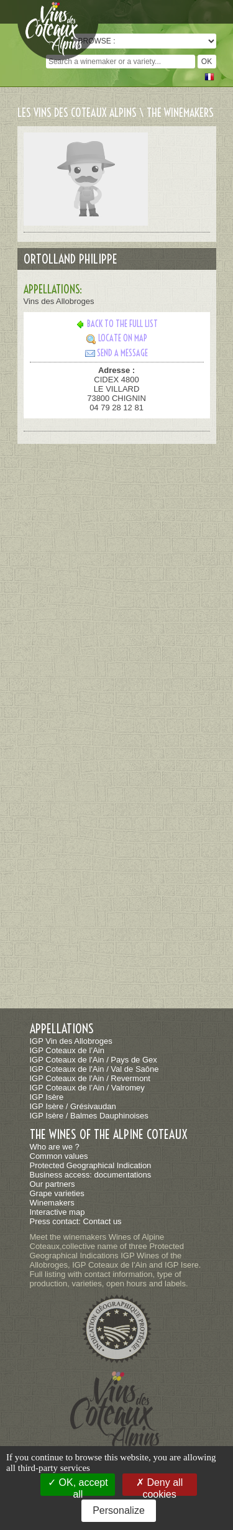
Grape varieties (57, 1193)
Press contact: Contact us (76, 1221)
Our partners (52, 1184)
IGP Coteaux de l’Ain (67, 1050)
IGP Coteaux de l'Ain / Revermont (90, 1078)
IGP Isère (47, 1097)
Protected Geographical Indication (91, 1165)
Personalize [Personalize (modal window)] (119, 1510)
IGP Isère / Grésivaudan (73, 1106)
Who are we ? (55, 1146)
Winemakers (52, 1202)
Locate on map (116, 338)
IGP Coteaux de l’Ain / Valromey (87, 1087)
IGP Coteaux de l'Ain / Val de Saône (94, 1069)
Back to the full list (116, 324)
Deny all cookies (159, 1486)
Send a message (116, 353)
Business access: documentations (91, 1174)
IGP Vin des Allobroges (71, 1041)
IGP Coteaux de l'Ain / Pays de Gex (93, 1059)
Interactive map (57, 1212)
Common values (59, 1156)
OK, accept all (78, 1486)
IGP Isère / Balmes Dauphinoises (89, 1115)
